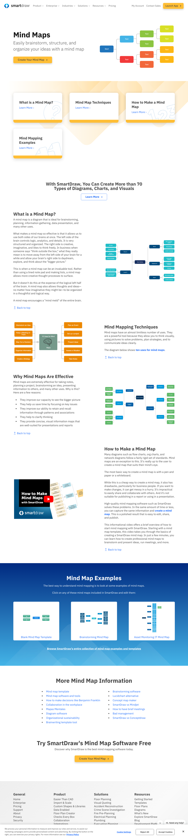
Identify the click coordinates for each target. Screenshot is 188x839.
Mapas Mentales (55, 709)
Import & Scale (62, 802)
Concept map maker (124, 700)
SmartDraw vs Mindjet (126, 704)
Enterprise (19, 802)
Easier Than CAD (63, 799)
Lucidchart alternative (125, 696)
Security (18, 820)
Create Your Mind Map (33, 59)
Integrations (61, 824)
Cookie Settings (124, 832)
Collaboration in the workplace (64, 704)
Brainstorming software (126, 691)
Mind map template (57, 691)
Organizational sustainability (62, 718)
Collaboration (62, 820)
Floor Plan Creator (64, 813)
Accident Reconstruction (108, 806)
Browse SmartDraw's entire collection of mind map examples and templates (94, 648)
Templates (140, 802)
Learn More (94, 196)
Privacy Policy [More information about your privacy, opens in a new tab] (72, 834)
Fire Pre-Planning (104, 813)
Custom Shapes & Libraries (69, 806)
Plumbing (99, 820)
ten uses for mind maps (163, 350)
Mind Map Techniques (93, 102)
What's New (141, 813)
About (17, 813)
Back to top (126, 357)
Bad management (123, 713)
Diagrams (139, 809)
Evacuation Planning (106, 824)
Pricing (17, 806)
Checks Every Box (64, 816)
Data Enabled (62, 809)
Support (18, 809)
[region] (94, 831)
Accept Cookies (165, 832)
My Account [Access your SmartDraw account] (138, 5)
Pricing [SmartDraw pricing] (112, 5)
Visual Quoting (102, 802)
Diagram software (56, 713)
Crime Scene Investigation (109, 809)
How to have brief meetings (129, 709)
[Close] (183, 831)
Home (16, 799)
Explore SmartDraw (145, 816)
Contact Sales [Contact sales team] (153, 5)
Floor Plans (141, 806)
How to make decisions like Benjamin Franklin (73, 700)
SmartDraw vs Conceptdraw (129, 718)
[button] (38, 6)
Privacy (17, 816)
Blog (137, 820)
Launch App (173, 5)
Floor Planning (102, 799)
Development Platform (147, 824)
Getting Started (143, 799)
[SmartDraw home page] (17, 6)
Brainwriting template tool (61, 722)
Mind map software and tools (63, 696)
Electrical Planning (105, 816)
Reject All (144, 832)
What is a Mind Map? (36, 102)
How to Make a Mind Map (148, 104)
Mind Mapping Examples (30, 140)
